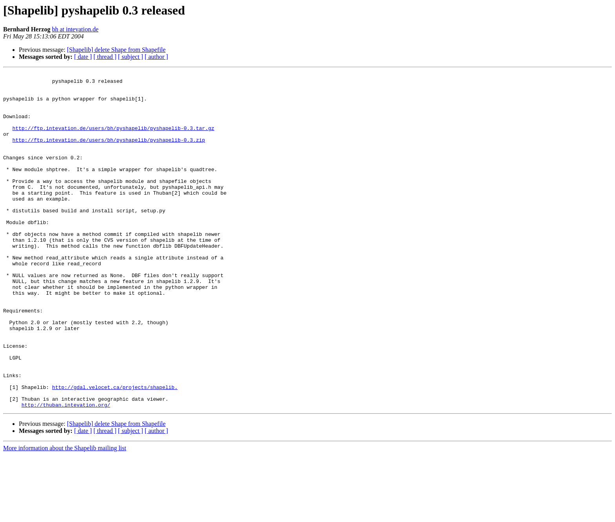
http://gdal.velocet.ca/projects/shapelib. (115, 450)
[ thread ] (104, 56)
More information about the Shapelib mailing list (64, 515)
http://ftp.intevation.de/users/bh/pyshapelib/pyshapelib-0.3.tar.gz (113, 139)
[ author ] (156, 56)
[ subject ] (130, 56)
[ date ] (83, 56)
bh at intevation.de (75, 29)
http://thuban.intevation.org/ (66, 471)
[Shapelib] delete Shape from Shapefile (116, 49)
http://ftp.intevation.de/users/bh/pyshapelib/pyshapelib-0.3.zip (108, 153)
